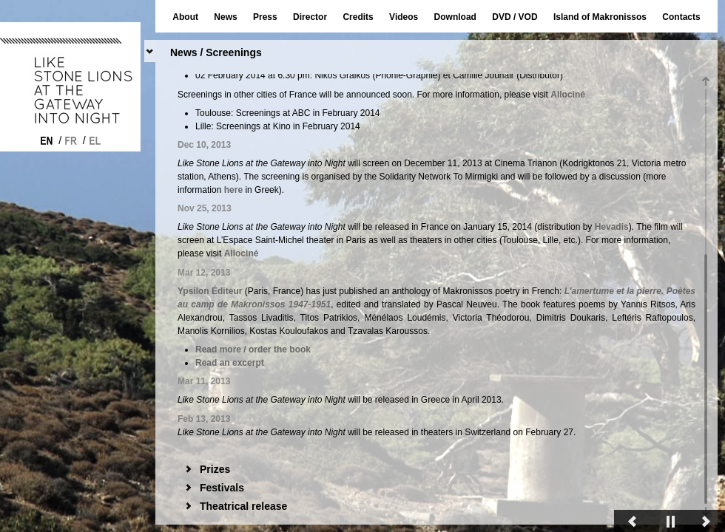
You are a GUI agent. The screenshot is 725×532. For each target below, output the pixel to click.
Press (265, 17)
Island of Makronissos (600, 17)
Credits (358, 17)
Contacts (681, 17)
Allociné (567, 388)
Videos (403, 17)
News (225, 17)
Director (310, 17)
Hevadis (656, 226)
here (402, 138)
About (185, 17)
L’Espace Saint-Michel (281, 244)
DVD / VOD (514, 17)
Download (455, 17)
